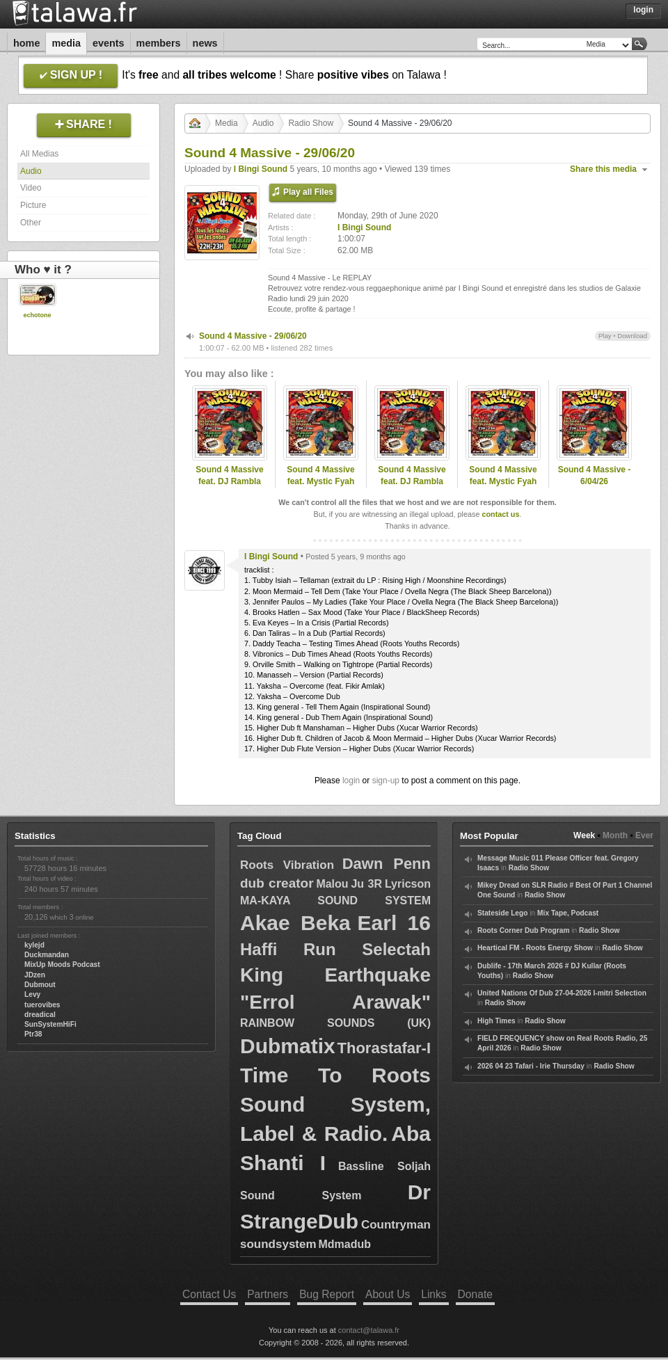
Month (615, 835)
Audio (31, 171)
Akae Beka (295, 922)
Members (158, 43)
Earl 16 (394, 922)
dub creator (277, 883)
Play (605, 335)
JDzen (34, 975)
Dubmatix (287, 1045)
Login (643, 10)
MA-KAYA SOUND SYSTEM (335, 900)
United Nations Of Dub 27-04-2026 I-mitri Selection (561, 993)
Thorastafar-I (384, 1048)
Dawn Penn (386, 863)
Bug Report (326, 1294)
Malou (332, 884)
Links (433, 1294)
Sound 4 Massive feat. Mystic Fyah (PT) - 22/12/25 (320, 481)
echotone (37, 315)
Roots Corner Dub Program (523, 930)
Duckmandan (46, 955)
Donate (475, 1294)
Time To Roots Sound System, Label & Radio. (335, 1104)
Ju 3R (366, 884)
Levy (32, 994)
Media (66, 43)
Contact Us (209, 1294)
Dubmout (40, 985)
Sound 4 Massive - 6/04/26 (594, 475)
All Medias (39, 154)
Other (30, 222)
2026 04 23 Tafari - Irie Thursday (530, 1066)
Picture (33, 205)
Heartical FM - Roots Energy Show (535, 948)
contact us (500, 514)
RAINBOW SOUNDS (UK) (335, 1023)
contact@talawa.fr (368, 1330)
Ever (644, 835)
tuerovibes (42, 1005)
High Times (496, 1021)
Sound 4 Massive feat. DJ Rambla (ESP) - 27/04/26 (229, 481)
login (351, 780)
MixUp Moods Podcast (62, 964)
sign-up (385, 780)
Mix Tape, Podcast (567, 913)
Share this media (603, 169)
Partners (267, 1294)
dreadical (40, 1014)
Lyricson (408, 884)
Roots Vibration (287, 865)
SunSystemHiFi (50, 1024)
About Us (387, 1294)
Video (30, 188)
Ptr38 (33, 1034)
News (205, 43)
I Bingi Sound (260, 169)
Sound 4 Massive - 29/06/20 (253, 336)
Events (109, 43)
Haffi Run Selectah (335, 949)
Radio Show (310, 123)
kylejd (34, 945)
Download (632, 335)
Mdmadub (344, 1244)
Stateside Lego (502, 913)
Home (26, 43)
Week (584, 835)
